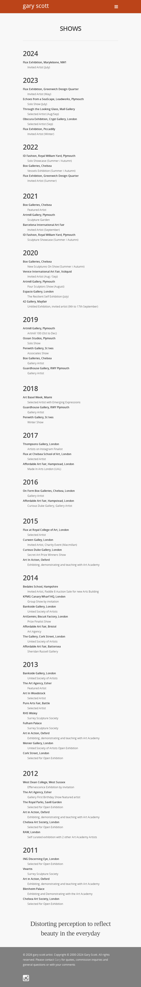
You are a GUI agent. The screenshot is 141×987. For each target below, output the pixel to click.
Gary (58, 960)
